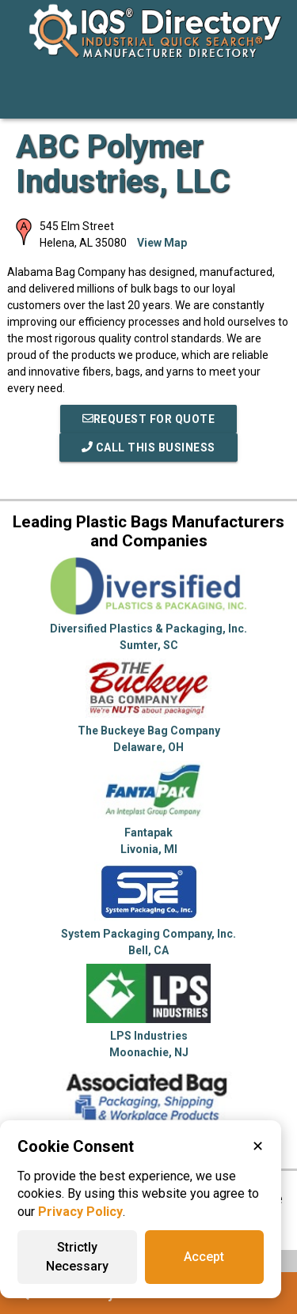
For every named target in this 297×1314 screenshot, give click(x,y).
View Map (162, 242)
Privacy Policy (80, 1211)
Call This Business (148, 447)
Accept (204, 1256)
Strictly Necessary (77, 1257)
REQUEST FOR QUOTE (148, 419)
